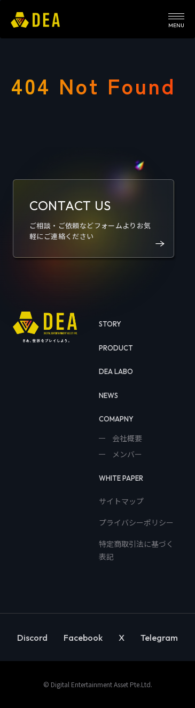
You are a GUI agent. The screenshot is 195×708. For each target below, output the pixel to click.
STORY (110, 324)
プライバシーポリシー (136, 522)
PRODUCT (116, 348)
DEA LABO (116, 371)
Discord (32, 637)
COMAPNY (116, 419)
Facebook (83, 637)
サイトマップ (121, 501)
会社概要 (126, 438)
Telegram (159, 637)
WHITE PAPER (121, 478)
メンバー (126, 454)
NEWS (108, 395)
